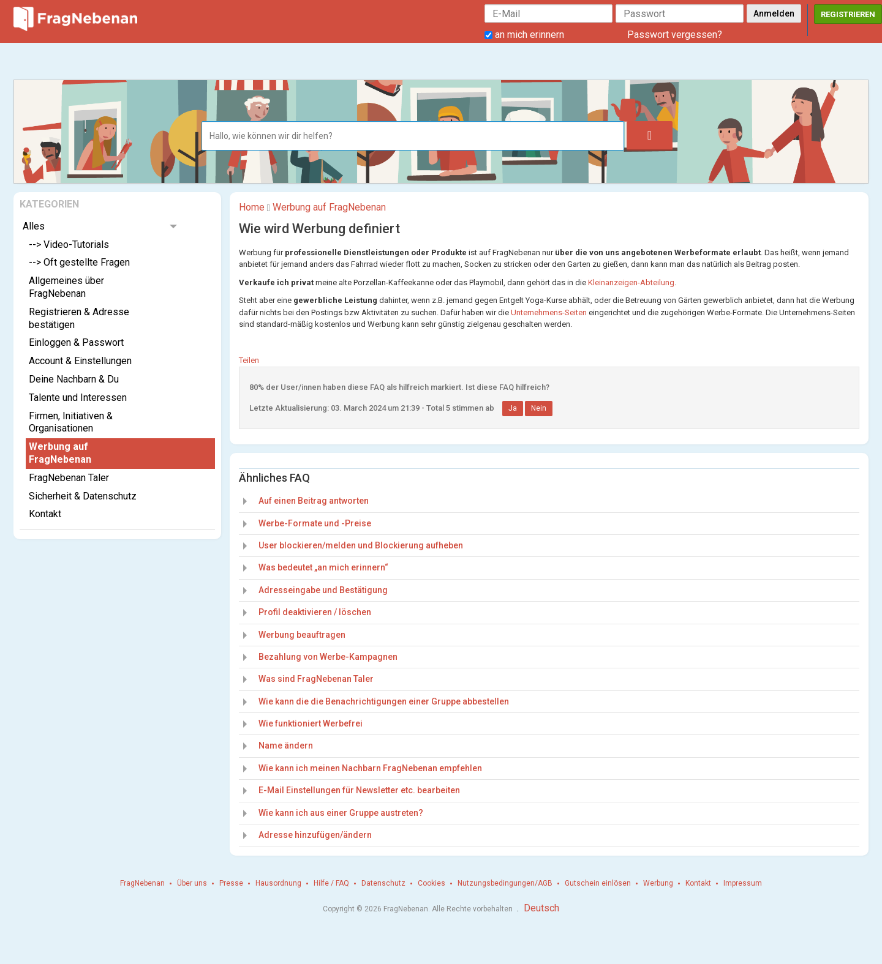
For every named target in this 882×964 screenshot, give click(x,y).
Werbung (658, 883)
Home (252, 207)
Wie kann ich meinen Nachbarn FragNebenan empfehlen (370, 768)
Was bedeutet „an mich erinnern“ (323, 567)
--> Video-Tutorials (69, 244)
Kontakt (45, 514)
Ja (512, 408)
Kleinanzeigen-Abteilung (631, 282)
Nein (538, 408)
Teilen (249, 360)
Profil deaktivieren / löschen (314, 612)
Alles (34, 226)
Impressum (742, 883)
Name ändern (285, 745)
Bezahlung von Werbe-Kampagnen (328, 657)
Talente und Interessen (78, 397)
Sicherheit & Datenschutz (83, 496)
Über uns (192, 883)
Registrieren (848, 14)
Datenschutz (383, 883)
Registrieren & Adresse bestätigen (79, 318)
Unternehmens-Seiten (549, 312)
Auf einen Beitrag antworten (313, 501)
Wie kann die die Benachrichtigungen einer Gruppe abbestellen (383, 701)
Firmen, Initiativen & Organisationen (71, 422)
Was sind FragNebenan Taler (316, 679)
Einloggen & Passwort (76, 342)
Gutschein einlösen (598, 883)
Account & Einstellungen (80, 361)
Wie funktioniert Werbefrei (310, 723)
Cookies (431, 883)
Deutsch (541, 908)
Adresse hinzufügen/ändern (315, 835)
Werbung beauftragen (301, 635)
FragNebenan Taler (69, 478)
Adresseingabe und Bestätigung (323, 590)
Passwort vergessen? (674, 34)
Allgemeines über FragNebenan (66, 287)
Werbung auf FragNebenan (60, 453)
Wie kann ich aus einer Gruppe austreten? (340, 813)
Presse (231, 883)
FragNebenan (142, 883)
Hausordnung (278, 883)
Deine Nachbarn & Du (74, 379)
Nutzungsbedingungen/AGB (505, 883)
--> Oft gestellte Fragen (79, 262)
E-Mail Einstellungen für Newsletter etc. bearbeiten (359, 790)
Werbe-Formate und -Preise (314, 523)
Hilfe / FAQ (331, 883)
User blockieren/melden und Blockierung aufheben (360, 545)
